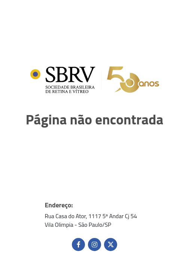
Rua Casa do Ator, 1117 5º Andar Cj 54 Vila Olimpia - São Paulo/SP (91, 220)
